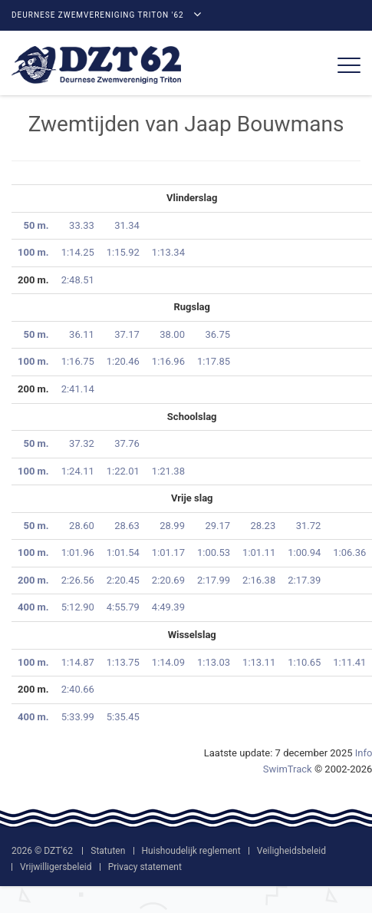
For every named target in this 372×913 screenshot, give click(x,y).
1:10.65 (304, 662)
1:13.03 (213, 662)
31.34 (127, 225)
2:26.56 (77, 580)
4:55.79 (123, 607)
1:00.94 (304, 552)
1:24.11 (77, 471)
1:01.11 (258, 552)
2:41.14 (77, 389)
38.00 (172, 334)
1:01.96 (77, 552)
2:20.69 (168, 580)
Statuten (108, 850)
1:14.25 (77, 252)
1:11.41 (349, 662)
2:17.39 (304, 580)
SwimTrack (287, 769)
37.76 (127, 443)
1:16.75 (77, 361)
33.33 (81, 225)
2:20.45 (123, 580)
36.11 (81, 334)
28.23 (263, 525)
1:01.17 (168, 552)
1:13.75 (123, 662)
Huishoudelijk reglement (191, 850)
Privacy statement (145, 867)
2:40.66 (77, 689)
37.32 (81, 443)
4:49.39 (168, 607)
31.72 (308, 525)
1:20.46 (123, 361)
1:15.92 (123, 252)
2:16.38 (258, 580)
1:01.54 (123, 552)
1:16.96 (168, 361)
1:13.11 (258, 662)
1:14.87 (77, 662)
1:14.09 (168, 662)
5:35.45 (123, 717)
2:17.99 (213, 580)
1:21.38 (168, 471)
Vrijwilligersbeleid (55, 867)
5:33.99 (77, 717)
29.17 (217, 525)
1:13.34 (168, 252)
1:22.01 (123, 471)
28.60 (81, 525)
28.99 (172, 525)
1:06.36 (349, 552)
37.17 (127, 334)
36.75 (217, 334)
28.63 (127, 525)
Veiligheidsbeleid (291, 850)
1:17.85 (213, 361)
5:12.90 (77, 607)
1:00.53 (213, 552)
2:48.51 (77, 280)
